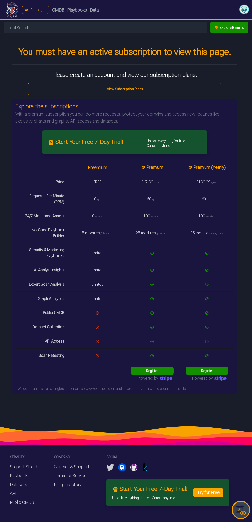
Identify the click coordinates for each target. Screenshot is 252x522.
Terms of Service (70, 475)
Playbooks (77, 10)
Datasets (18, 484)
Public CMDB (22, 502)
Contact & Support (71, 466)
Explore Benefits (229, 28)
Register (152, 371)
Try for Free (208, 492)
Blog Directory (67, 484)
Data (94, 10)
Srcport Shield (23, 466)
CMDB (58, 10)
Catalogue (35, 10)
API (13, 493)
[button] (244, 9)
